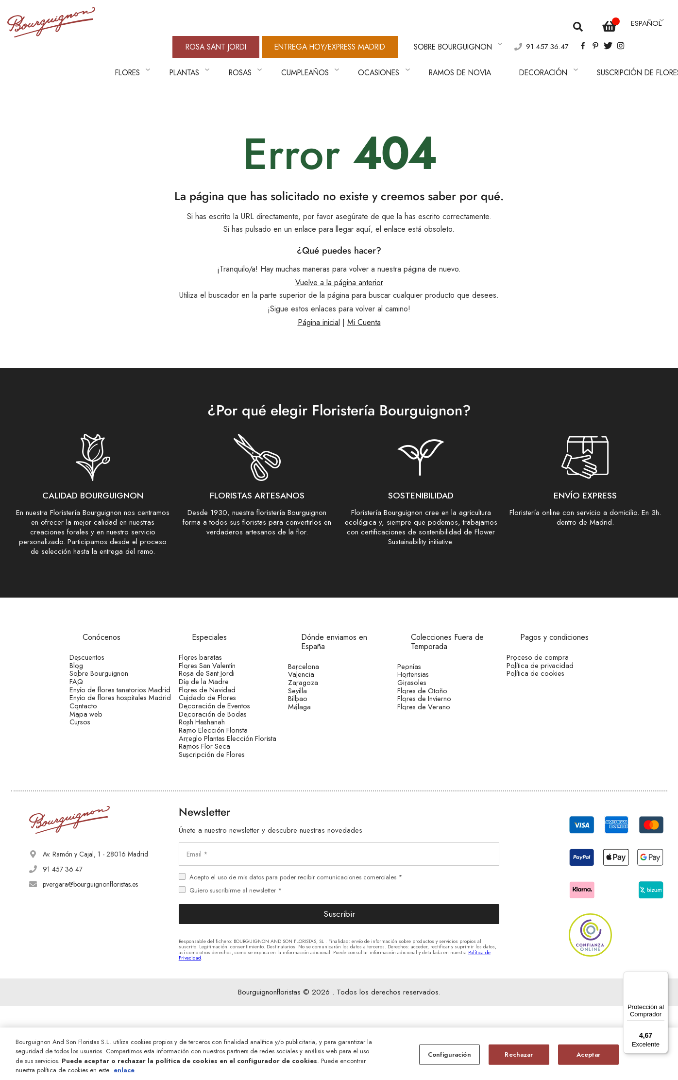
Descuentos (100, 636)
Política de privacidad (551, 651)
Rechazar (519, 1054)
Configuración (449, 1054)
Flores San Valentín (220, 651)
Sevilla (312, 690)
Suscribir (339, 988)
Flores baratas (212, 636)
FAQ (90, 681)
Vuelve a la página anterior (339, 262)
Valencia (314, 660)
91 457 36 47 (63, 943)
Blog (90, 651)
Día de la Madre (216, 681)
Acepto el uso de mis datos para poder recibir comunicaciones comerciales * (295, 950)
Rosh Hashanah (215, 756)
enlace (124, 1070)
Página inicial (319, 301)
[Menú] (662, 977)
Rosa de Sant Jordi (219, 666)
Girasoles (425, 675)
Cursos (93, 772)
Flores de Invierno (437, 706)
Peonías (423, 645)
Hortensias (426, 660)
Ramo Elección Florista (225, 771)
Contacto (97, 742)
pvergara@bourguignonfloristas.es (90, 958)
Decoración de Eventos (226, 726)
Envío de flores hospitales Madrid (119, 723)
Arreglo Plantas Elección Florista (227, 791)
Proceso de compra (549, 636)
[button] (646, 19)
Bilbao (311, 706)
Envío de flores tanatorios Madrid (119, 700)
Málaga (313, 721)
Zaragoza (316, 675)
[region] (339, 1054)
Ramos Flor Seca (217, 810)
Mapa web (98, 757)
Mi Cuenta (364, 301)
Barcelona (317, 645)
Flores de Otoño (435, 690)
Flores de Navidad (219, 696)
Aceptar (588, 1054)
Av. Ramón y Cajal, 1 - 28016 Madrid (95, 928)
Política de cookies (547, 666)
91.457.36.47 (522, 36)
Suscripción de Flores (223, 825)
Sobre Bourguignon (112, 666)
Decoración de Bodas (224, 741)
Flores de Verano (436, 721)
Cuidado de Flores (219, 711)
